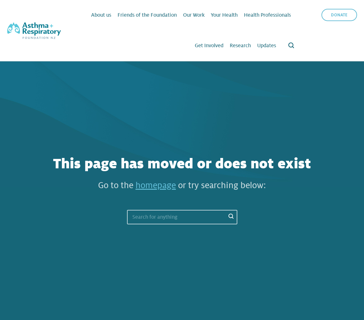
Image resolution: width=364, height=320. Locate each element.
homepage (156, 185)
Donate (339, 15)
